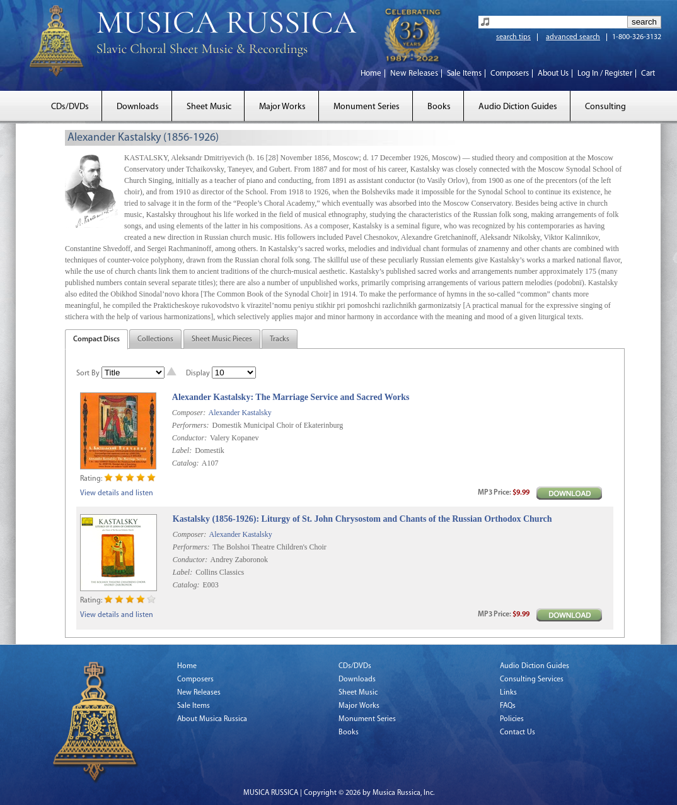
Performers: (190, 425)
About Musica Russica (212, 719)
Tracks (279, 339)
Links (508, 692)
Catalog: (185, 463)
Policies (512, 719)
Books (439, 107)
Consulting (605, 107)
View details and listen (116, 493)
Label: (182, 450)
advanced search (573, 37)
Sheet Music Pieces (222, 339)
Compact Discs (96, 339)
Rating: (91, 479)
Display (198, 373)
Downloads (138, 107)
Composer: (188, 412)
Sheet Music (209, 107)
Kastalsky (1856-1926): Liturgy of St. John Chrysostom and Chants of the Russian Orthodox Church (362, 519)
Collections (155, 339)
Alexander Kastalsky (239, 412)
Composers (509, 73)
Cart (648, 73)
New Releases (414, 73)
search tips (513, 37)
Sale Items (464, 73)
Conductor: (189, 437)
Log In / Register (604, 73)
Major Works (282, 107)
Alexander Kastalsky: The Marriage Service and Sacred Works (291, 397)
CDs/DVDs (70, 107)
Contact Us (517, 732)
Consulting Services (532, 679)
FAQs (508, 706)
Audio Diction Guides (517, 107)
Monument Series (366, 107)
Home (371, 73)
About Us (553, 73)
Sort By (88, 373)
